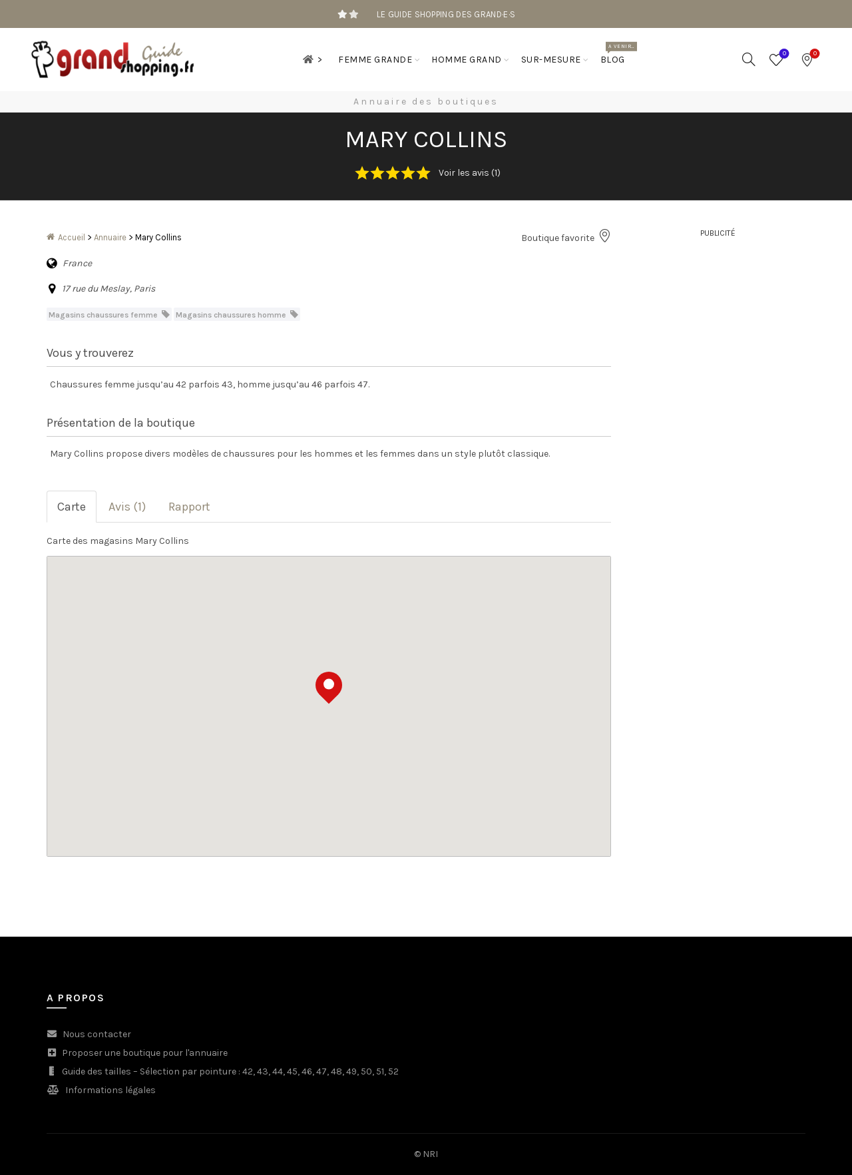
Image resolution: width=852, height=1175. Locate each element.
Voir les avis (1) (470, 172)
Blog (617, 53)
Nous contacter (97, 1034)
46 (307, 1071)
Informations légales (110, 1090)
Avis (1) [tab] (127, 506)
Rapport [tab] (189, 506)
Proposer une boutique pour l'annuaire (145, 1052)
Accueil (71, 237)
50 (366, 1071)
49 (351, 1071)
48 (336, 1071)
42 (247, 1071)
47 (321, 1071)
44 (277, 1071)
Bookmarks (813, 54)
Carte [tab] (71, 506)
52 (393, 1071)
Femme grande (375, 59)
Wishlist (783, 54)
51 (380, 1071)
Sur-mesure (551, 59)
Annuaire (110, 237)
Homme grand (466, 59)
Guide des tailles (96, 1071)
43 (262, 1071)
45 (292, 1071)
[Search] (748, 59)
